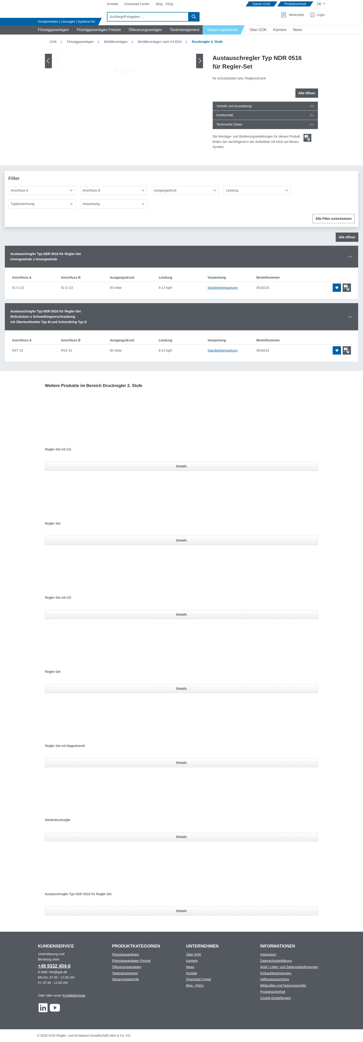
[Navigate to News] (297, 30)
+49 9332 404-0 (54, 965)
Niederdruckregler (58, 820)
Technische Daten (229, 124)
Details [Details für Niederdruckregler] (181, 837)
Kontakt (191, 973)
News (190, 967)
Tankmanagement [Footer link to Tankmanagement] (125, 973)
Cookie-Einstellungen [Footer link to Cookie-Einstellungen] (275, 998)
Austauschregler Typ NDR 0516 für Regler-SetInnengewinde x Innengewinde (45, 256)
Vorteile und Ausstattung (233, 106)
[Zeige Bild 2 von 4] (121, 70)
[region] (124, 64)
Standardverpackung (223, 288)
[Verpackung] (113, 203)
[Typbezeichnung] (41, 203)
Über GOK (193, 954)
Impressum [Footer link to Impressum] (268, 954)
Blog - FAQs (194, 985)
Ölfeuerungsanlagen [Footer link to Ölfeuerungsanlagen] (126, 967)
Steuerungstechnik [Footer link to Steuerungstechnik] (125, 979)
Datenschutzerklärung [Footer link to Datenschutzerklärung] (276, 961)
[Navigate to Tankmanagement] (184, 30)
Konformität (224, 115)
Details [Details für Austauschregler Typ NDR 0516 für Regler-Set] (181, 911)
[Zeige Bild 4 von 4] (132, 70)
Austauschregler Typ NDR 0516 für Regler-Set (78, 894)
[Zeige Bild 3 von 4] (126, 70)
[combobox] (148, 17)
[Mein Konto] (317, 15)
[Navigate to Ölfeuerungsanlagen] (144, 30)
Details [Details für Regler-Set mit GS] (181, 466)
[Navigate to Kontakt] (112, 4)
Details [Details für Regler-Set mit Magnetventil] (181, 763)
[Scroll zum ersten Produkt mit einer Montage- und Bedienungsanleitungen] (307, 138)
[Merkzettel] (292, 14)
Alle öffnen (306, 93)
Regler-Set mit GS (58, 449)
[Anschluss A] (41, 190)
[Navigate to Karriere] (280, 30)
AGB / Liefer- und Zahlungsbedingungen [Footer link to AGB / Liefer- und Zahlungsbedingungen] (289, 967)
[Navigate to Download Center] (137, 4)
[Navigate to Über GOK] (256, 30)
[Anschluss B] (113, 190)
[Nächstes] (199, 60)
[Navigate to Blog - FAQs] (164, 4)
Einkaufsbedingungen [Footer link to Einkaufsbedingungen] (275, 973)
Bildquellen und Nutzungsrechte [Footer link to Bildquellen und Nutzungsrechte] (283, 985)
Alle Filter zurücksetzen (334, 218)
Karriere (192, 961)
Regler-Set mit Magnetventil (65, 746)
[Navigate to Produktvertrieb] (295, 4)
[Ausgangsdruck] (185, 190)
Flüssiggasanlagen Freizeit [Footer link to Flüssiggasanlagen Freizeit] (131, 961)
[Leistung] (257, 190)
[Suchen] (194, 17)
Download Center (198, 979)
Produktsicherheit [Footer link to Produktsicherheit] (272, 992)
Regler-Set (52, 523)
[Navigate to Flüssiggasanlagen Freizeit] (98, 30)
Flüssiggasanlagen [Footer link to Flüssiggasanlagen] (125, 954)
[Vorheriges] (48, 60)
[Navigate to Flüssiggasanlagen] (52, 30)
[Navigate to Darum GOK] (261, 4)
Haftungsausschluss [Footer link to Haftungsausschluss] (274, 979)
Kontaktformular (74, 995)
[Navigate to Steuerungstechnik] (224, 30)
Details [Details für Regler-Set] (181, 540)
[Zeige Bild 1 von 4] (115, 70)
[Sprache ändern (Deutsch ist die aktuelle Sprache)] (321, 4)
